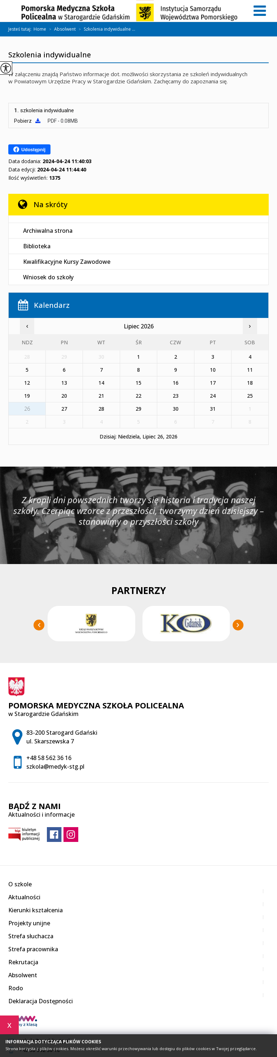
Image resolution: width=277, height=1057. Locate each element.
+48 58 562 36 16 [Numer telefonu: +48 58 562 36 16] (48, 758)
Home (40, 29)
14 (101, 382)
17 (213, 382)
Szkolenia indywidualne (49, 55)
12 (27, 382)
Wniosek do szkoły (48, 277)
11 (250, 369)
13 (64, 382)
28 (101, 408)
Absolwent (61, 29)
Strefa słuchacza (30, 936)
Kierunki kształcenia (35, 910)
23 (176, 395)
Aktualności (24, 897)
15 (138, 382)
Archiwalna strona (47, 231)
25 (250, 395)
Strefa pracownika (33, 949)
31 (213, 408)
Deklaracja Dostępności (40, 1001)
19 (27, 395)
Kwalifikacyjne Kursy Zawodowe (66, 262)
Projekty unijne (29, 923)
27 (64, 408)
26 (27, 408)
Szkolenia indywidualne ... (105, 29)
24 (213, 395)
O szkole (20, 884)
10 (213, 369)
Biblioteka (36, 246)
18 (250, 382)
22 (138, 395)
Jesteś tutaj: (21, 29)
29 (138, 408)
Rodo (15, 988)
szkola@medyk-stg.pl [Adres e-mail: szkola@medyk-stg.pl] (55, 766)
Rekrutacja (23, 962)
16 (176, 382)
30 (176, 408)
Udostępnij (29, 149)
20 (64, 395)
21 (101, 395)
